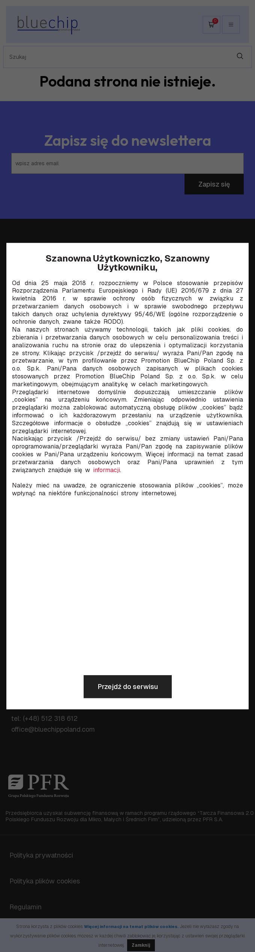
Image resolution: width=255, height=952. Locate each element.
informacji (106, 470)
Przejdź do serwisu (128, 686)
